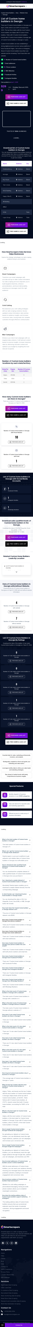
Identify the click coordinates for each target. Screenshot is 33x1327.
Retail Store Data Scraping (9, 1298)
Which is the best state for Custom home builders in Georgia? (14, 1111)
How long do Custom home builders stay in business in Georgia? (15, 1073)
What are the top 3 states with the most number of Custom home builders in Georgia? (14, 1086)
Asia (17, 13)
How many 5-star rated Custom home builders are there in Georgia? (13, 1015)
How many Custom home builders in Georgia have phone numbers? (13, 920)
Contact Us (24, 1)
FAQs (2, 1256)
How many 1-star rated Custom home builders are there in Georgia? (13, 1062)
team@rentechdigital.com (10, 1314)
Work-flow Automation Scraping (10, 1304)
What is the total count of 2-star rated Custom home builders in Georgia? (13, 1050)
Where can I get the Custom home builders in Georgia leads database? (15, 851)
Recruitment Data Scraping (9, 1293)
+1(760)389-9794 (8, 1311)
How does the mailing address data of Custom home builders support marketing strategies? (14, 1197)
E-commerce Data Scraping (9, 1290)
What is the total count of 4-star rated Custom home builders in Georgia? (14, 1027)
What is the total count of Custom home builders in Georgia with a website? (14, 991)
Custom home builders (7, 13)
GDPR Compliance (6, 1269)
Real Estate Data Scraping (9, 1285)
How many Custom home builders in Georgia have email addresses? (13, 932)
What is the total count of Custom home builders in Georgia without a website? (14, 1003)
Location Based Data (7, 1274)
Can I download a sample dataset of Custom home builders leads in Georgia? (14, 880)
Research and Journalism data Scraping (13, 1301)
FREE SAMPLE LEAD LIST (16, 103)
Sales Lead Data (6, 1287)
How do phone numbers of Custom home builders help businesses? (14, 1180)
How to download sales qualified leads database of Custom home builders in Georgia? (14, 866)
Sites (2, 1264)
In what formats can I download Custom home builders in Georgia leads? (14, 894)
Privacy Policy (5, 1272)
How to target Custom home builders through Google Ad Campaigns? (13, 1145)
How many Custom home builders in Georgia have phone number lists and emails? (13, 944)
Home (3, 1253)
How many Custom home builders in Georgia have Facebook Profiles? (13, 956)
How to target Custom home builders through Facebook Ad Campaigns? (13, 1129)
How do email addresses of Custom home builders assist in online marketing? (15, 1161)
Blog (2, 1261)
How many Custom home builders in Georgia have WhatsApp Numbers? (13, 980)
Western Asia (24, 13)
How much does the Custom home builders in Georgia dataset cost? (15, 908)
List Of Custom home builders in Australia (15, 567)
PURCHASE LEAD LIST (16, 97)
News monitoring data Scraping (10, 1295)
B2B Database (5, 1277)
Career (3, 1258)
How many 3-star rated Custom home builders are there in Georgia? (13, 1038)
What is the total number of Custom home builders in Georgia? (15, 840)
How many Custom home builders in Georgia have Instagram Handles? (13, 968)
